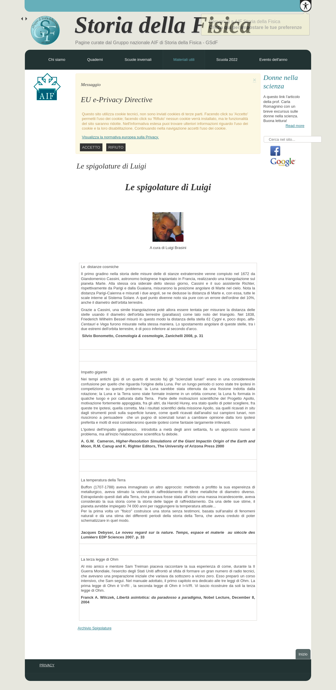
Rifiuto (116, 147)
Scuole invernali (138, 59)
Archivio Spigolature (95, 628)
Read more (295, 125)
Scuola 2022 (226, 59)
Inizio (303, 654)
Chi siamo (56, 59)
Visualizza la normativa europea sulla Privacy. (120, 137)
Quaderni (95, 59)
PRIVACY (47, 665)
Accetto (91, 147)
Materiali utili (183, 59)
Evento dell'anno (273, 59)
